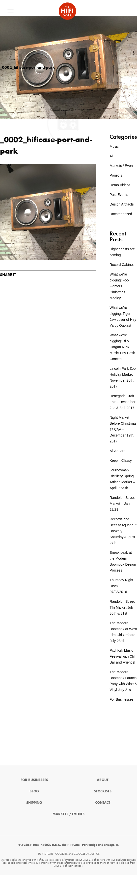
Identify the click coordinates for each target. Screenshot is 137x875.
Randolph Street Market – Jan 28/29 (122, 503)
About (103, 780)
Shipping (34, 803)
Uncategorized (121, 214)
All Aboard (117, 451)
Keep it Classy (121, 460)
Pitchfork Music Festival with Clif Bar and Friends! (122, 656)
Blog (34, 791)
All (111, 156)
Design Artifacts (122, 204)
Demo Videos (120, 185)
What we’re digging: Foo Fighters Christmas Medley (119, 286)
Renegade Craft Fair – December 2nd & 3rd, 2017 (122, 402)
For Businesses (121, 699)
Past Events (119, 195)
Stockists (102, 791)
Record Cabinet (122, 265)
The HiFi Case (67, 11)
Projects (116, 175)
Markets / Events (122, 166)
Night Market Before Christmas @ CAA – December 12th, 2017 (123, 429)
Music (114, 146)
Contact (102, 803)
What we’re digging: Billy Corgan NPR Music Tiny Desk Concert (122, 347)
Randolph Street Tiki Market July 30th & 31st (122, 607)
